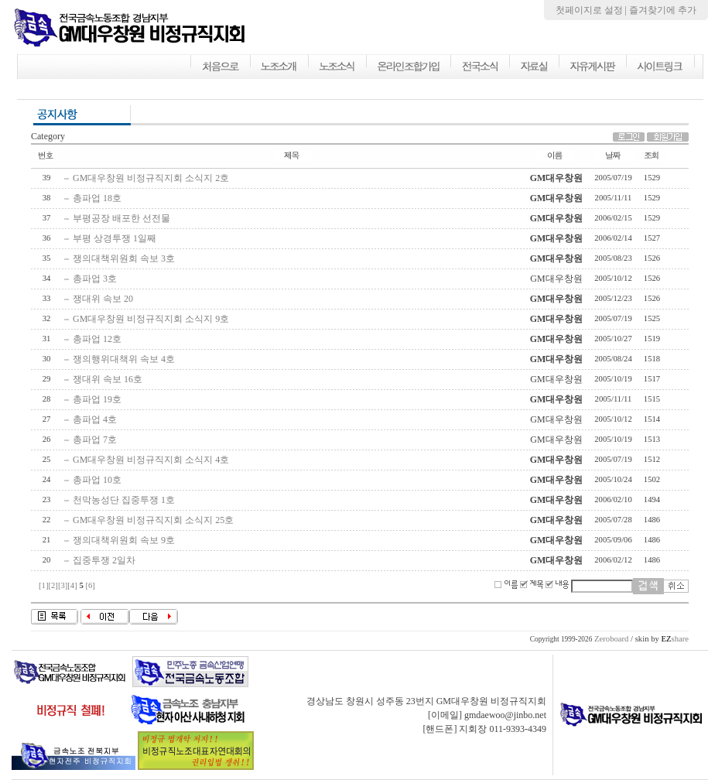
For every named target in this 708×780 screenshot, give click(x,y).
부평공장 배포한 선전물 (121, 218)
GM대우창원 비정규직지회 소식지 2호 (151, 178)
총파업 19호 (97, 399)
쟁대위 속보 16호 (107, 379)
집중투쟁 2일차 (104, 560)
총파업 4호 (95, 419)
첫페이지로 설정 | (592, 10)
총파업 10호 (97, 479)
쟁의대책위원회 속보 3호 (124, 258)
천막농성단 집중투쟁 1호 (124, 499)
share (675, 639)
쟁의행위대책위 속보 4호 (124, 359)
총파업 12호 (97, 339)
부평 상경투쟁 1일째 (114, 238)
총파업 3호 (95, 278)
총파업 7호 (95, 439)
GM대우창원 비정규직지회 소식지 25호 (153, 520)
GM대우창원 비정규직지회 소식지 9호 (151, 318)
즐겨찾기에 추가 (662, 10)
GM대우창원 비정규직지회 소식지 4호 (151, 459)
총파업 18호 (97, 198)
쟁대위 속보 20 (103, 298)
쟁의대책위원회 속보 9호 (124, 540)
